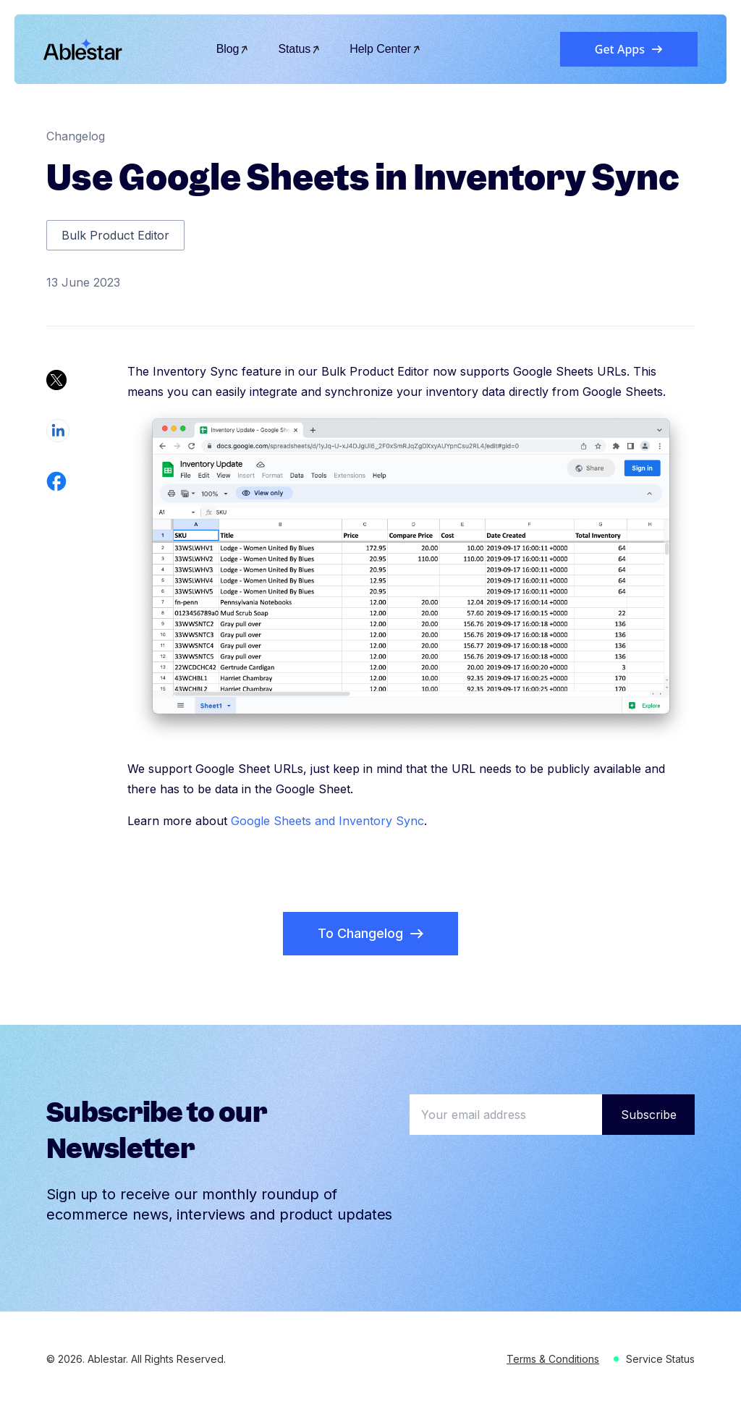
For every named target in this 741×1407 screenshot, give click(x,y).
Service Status (660, 1359)
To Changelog (370, 933)
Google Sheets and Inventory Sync (327, 821)
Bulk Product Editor (115, 235)
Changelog (75, 136)
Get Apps (629, 49)
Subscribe (649, 1114)
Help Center (385, 49)
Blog (233, 49)
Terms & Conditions (553, 1359)
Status (299, 49)
